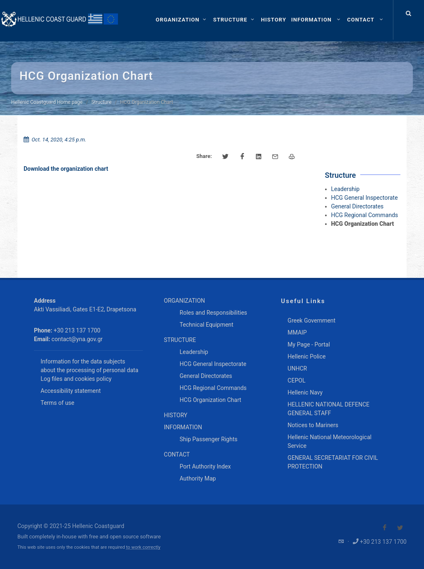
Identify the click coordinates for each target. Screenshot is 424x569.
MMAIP (297, 332)
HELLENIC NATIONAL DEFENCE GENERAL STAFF (329, 408)
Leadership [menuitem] (194, 352)
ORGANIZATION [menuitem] (184, 300)
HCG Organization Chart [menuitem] (210, 400)
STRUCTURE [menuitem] (180, 340)
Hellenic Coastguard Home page (46, 102)
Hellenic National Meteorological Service (330, 441)
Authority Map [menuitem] (198, 478)
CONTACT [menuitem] (177, 454)
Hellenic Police (307, 356)
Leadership (345, 189)
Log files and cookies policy (76, 378)
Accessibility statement (71, 390)
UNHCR (297, 368)
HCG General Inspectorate (364, 197)
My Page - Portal (309, 344)
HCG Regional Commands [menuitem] (213, 388)
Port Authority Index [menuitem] (205, 466)
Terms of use (58, 402)
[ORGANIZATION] (182, 20)
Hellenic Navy (305, 392)
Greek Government (312, 320)
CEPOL (297, 380)
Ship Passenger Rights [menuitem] (209, 439)
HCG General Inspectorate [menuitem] (213, 364)
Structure (101, 102)
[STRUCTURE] (234, 20)
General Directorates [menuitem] (206, 376)
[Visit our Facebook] (384, 527)
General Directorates (357, 206)
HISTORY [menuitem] (176, 415)
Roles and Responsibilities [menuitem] (213, 312)
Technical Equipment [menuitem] (207, 324)
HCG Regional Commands (364, 215)
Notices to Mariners (313, 425)
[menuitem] (273, 20)
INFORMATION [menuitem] (183, 427)
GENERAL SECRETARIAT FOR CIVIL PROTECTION (333, 462)
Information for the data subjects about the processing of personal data (89, 365)
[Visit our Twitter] (400, 527)
